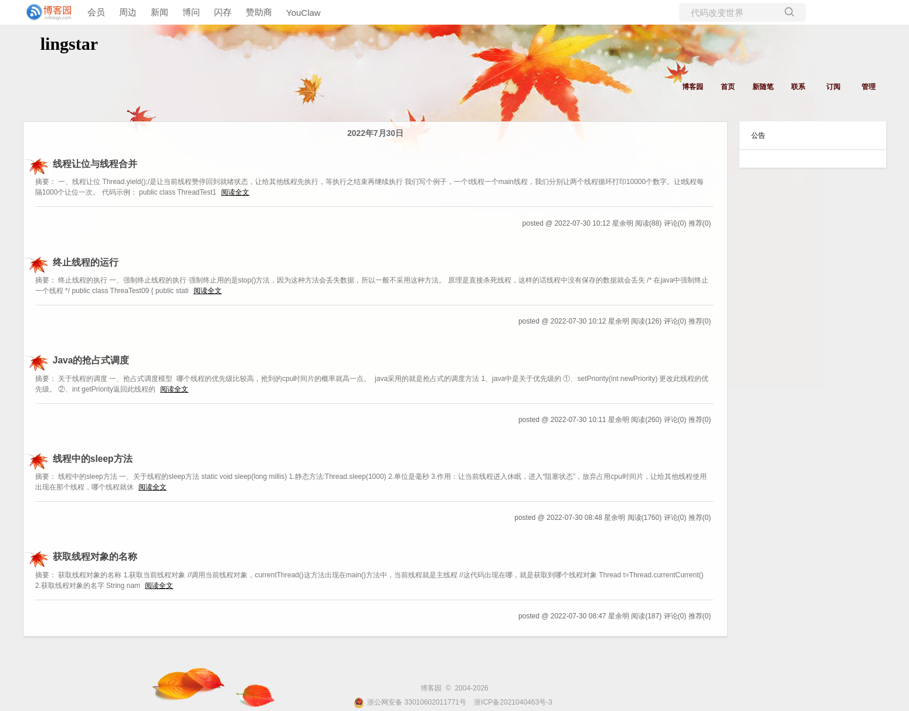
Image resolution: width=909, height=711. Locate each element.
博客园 (692, 87)
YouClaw (303, 13)
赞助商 (259, 12)
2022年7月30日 (375, 133)
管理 (868, 87)
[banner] (46, 12)
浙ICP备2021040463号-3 (513, 702)
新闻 (159, 12)
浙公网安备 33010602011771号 (410, 702)
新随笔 (763, 87)
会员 (96, 12)
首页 (728, 87)
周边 (128, 12)
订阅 (833, 87)
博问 (191, 12)
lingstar (69, 43)
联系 (798, 87)
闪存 (223, 12)
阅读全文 (235, 192)
